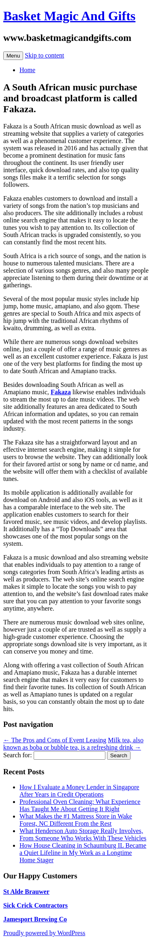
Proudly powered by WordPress (44, 932)
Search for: (17, 755)
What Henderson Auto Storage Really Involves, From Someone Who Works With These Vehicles (82, 834)
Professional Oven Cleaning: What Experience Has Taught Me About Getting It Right (79, 805)
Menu (13, 56)
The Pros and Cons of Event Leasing (54, 740)
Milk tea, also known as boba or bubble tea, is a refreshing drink (73, 744)
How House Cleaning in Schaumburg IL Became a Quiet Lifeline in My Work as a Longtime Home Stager (82, 852)
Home (27, 69)
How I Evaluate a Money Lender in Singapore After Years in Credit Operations (79, 791)
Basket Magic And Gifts (69, 16)
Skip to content (44, 55)
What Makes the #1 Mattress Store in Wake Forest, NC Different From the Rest (75, 820)
